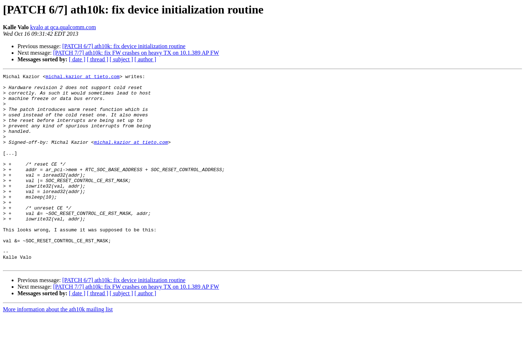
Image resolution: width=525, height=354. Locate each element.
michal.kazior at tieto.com (83, 77)
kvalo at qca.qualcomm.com (63, 27)
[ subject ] (121, 59)
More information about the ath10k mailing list (58, 348)
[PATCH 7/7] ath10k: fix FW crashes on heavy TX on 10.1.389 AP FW (136, 53)
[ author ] (145, 59)
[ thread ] (97, 59)
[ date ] (77, 59)
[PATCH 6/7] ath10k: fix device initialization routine (124, 46)
